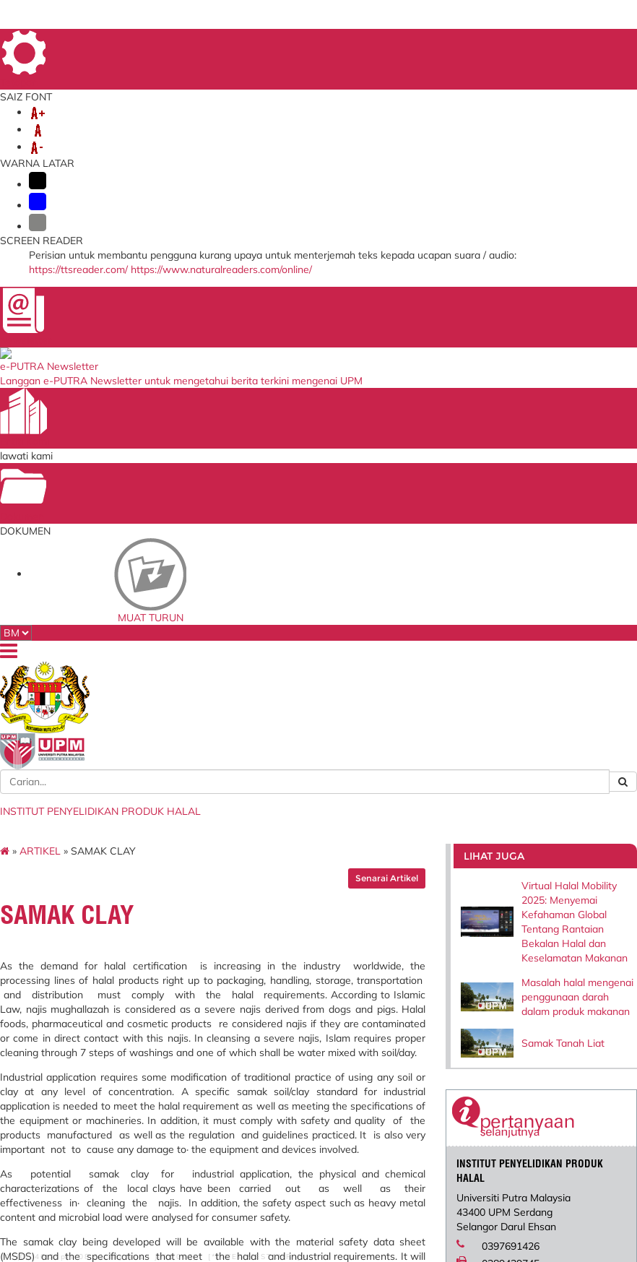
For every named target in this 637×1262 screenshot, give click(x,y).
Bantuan (56, 1200)
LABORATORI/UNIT (271, 124)
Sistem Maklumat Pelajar (207, 986)
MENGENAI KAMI (95, 124)
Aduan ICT (291, 1038)
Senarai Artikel (370, 207)
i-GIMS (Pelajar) (190, 972)
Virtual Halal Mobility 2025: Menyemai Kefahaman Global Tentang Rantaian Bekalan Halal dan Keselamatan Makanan (545, 258)
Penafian (98, 1200)
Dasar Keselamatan (162, 1200)
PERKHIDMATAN (93, 138)
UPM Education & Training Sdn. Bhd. (416, 1042)
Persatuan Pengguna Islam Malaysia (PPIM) (423, 984)
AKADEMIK (180, 124)
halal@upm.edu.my (509, 649)
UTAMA (408, 42)
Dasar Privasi (70, 1210)
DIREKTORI (528, 42)
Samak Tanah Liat (539, 414)
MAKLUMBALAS (464, 42)
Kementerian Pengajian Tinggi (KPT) (425, 1020)
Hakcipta (123, 1210)
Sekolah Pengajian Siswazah (194, 1004)
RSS (159, 1210)
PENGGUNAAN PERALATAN (219, 138)
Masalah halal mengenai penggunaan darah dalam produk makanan (541, 355)
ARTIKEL (80, 180)
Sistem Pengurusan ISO (314, 980)
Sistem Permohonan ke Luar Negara (313, 998)
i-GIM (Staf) (182, 959)
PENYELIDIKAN (372, 124)
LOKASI (577, 42)
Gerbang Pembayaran (201, 1021)
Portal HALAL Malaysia (425, 1003)
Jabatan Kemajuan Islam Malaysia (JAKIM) (428, 963)
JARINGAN (452, 124)
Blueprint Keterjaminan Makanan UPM (313, 963)
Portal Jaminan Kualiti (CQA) (311, 1020)
